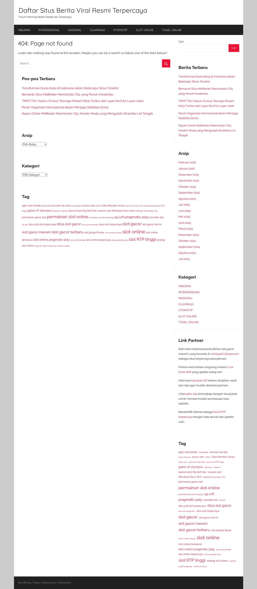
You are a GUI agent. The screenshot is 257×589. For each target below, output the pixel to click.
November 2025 (188, 180)
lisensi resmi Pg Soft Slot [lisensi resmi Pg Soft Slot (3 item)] (82, 210)
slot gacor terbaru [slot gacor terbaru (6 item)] (67, 232)
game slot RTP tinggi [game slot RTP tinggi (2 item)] (215, 462)
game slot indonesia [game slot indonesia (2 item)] (143, 206)
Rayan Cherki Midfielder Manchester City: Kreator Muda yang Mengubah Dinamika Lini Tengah (87, 113)
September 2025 (189, 192)
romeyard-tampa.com (225, 354)
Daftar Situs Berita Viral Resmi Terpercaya (83, 10)
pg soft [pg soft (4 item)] (119, 217)
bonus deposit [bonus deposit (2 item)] (76, 206)
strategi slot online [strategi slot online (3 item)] (217, 560)
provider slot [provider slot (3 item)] (156, 217)
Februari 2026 (187, 162)
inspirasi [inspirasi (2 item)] (64, 211)
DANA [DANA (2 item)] (98, 206)
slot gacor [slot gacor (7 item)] (132, 223)
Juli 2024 (184, 259)
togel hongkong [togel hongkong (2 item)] (49, 246)
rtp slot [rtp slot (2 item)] (25, 225)
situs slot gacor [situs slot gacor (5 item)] (69, 224)
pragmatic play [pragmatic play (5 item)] (137, 217)
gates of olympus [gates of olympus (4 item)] (39, 210)
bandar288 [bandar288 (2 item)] (46, 206)
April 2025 (184, 222)
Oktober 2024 (187, 240)
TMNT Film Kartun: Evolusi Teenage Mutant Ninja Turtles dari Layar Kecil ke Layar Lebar (83, 101)
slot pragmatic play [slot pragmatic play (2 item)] (120, 240)
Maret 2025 (185, 228)
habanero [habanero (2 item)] (56, 211)
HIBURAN (24, 30)
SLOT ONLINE (145, 30)
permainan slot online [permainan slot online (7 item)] (67, 216)
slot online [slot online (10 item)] (133, 231)
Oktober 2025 (187, 186)
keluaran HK (199, 380)
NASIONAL (75, 30)
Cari (181, 41)
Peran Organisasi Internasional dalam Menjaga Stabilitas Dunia (65, 107)
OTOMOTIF (120, 30)
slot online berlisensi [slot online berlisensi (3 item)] (190, 544)
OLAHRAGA (97, 30)
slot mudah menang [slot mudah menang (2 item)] (113, 233)
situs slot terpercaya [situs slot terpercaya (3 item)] (110, 224)
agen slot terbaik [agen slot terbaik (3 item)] (31, 205)
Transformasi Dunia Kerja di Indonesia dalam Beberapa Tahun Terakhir (70, 88)
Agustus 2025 (187, 198)
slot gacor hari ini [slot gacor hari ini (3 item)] (152, 224)
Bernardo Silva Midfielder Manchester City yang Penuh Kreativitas (67, 94)
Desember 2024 (188, 234)
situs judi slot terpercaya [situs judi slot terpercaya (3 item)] (42, 224)
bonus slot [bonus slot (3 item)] (89, 205)
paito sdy (191, 393)
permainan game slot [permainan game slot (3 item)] (34, 217)
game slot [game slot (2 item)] (130, 206)
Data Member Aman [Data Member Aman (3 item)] (113, 205)
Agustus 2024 (187, 252)
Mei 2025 (184, 216)
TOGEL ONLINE (172, 30)
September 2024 (189, 246)
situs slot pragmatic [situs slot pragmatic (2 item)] (90, 225)
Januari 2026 (186, 168)
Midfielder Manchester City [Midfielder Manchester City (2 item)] (146, 211)
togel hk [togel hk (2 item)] (38, 246)
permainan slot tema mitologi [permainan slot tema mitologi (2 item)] (101, 217)
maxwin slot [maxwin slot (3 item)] (104, 210)
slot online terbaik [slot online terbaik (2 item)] (77, 240)
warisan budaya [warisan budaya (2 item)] (63, 246)
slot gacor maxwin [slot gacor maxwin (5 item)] (36, 232)
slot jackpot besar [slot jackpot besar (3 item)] (94, 232)
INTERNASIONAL (49, 30)
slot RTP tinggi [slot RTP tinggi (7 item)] (142, 239)
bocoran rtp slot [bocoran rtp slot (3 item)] (61, 205)
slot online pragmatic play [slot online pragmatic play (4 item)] (51, 239)
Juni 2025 (184, 210)
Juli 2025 (184, 204)
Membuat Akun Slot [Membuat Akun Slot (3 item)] (123, 210)
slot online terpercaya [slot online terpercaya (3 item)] (98, 239)
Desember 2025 (188, 174)
